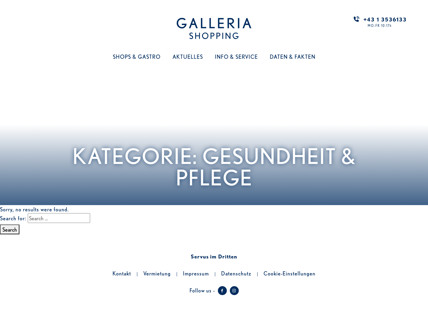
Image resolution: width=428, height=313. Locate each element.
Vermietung (157, 273)
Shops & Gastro (137, 56)
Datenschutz (236, 273)
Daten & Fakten (292, 56)
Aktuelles (188, 56)
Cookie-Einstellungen (289, 273)
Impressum (196, 273)
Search (9, 229)
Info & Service (236, 56)
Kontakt (122, 273)
